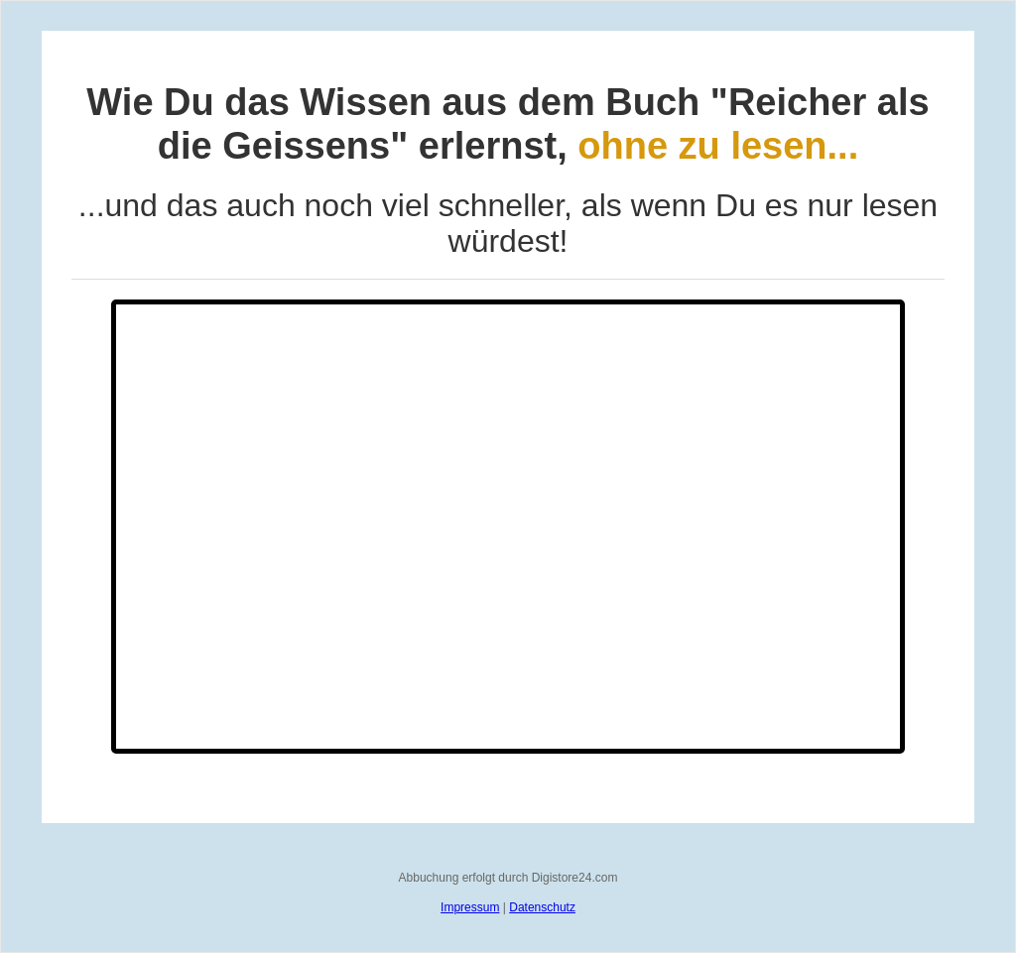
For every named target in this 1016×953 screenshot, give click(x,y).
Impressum (470, 907)
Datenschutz (542, 907)
